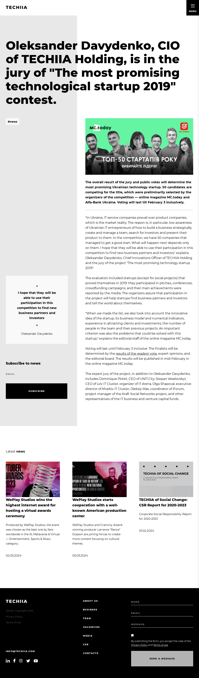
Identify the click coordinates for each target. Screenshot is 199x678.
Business (90, 609)
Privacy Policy (14, 616)
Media (88, 635)
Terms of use (160, 645)
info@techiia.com (20, 651)
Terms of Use (13, 622)
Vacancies (91, 627)
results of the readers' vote (136, 353)
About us (90, 601)
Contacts (91, 653)
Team (87, 618)
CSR (86, 644)
